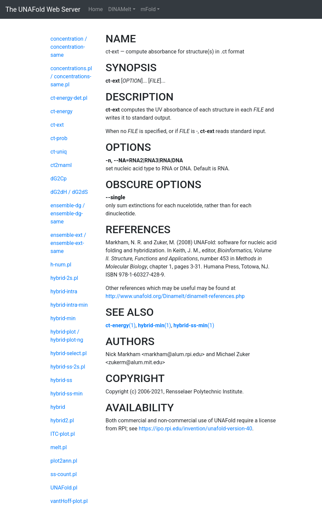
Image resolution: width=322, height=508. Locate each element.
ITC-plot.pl (62, 434)
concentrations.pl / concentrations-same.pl (71, 76)
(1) (120, 325)
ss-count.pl (63, 474)
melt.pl (58, 447)
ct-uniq (58, 152)
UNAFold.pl (63, 487)
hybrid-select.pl (68, 353)
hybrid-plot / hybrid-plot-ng (66, 336)
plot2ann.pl (63, 461)
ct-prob (58, 138)
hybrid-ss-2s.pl (67, 367)
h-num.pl (60, 264)
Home (95, 9)
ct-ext (57, 125)
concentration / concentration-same (68, 47)
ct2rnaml (61, 165)
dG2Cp (58, 178)
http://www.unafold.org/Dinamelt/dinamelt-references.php (175, 296)
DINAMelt (119, 9)
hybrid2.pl (62, 420)
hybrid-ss (61, 380)
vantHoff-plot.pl (69, 501)
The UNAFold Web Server (42, 9)
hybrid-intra (63, 291)
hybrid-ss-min (66, 393)
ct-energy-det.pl (68, 98)
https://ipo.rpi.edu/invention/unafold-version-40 (195, 428)
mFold (148, 9)
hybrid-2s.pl (64, 278)
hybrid (57, 407)
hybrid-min (63, 318)
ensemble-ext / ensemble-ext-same (68, 243)
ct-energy (61, 111)
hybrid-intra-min (69, 305)
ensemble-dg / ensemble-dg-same (67, 213)
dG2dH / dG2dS (69, 192)
